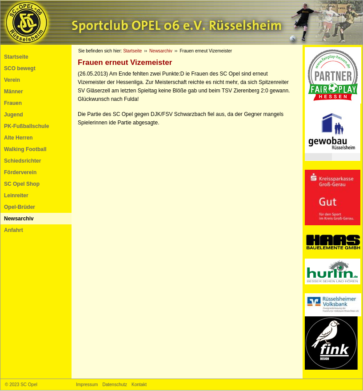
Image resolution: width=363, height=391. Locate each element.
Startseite (16, 57)
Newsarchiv (19, 218)
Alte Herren (18, 138)
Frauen (13, 103)
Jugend (13, 115)
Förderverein (20, 172)
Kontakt (139, 384)
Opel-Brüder (19, 207)
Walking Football (25, 149)
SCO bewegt (20, 68)
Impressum (87, 384)
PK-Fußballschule (26, 126)
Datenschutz (114, 384)
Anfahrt (13, 230)
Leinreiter (16, 195)
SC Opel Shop (22, 184)
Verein (12, 80)
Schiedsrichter (22, 161)
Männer (13, 91)
